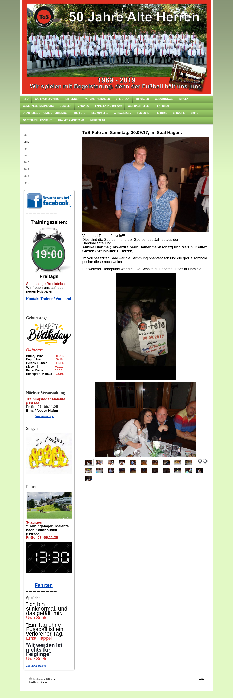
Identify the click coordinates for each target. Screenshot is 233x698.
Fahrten (44, 585)
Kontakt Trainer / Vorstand (48, 299)
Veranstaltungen (44, 416)
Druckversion (37, 679)
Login (201, 678)
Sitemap (51, 679)
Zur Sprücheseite (36, 666)
